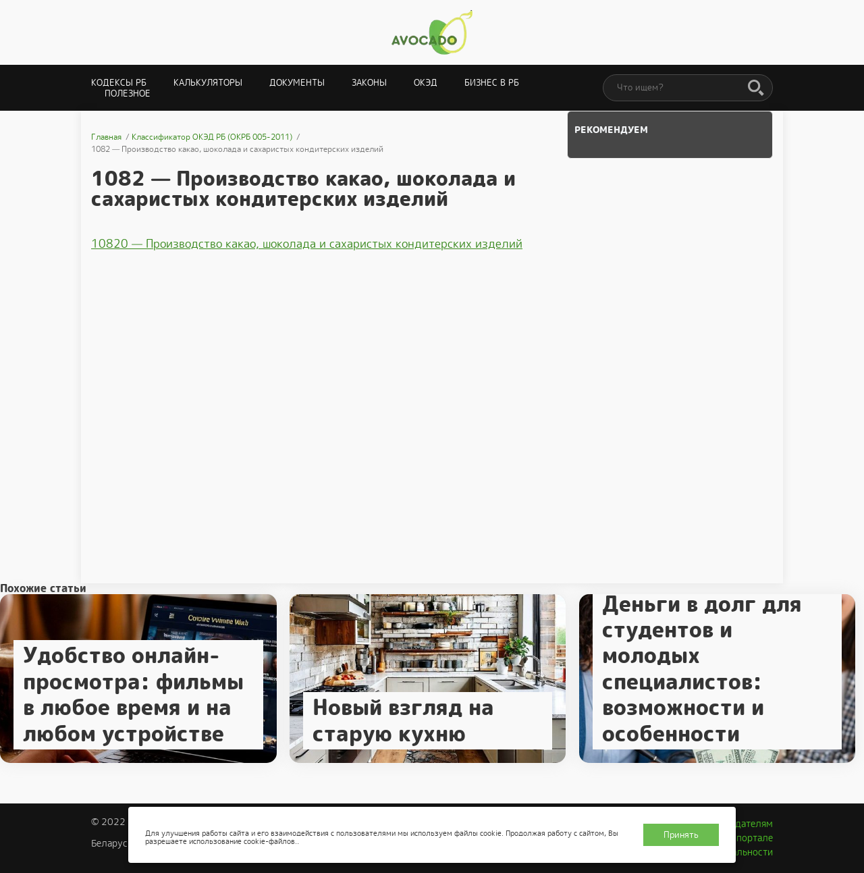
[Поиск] (756, 88)
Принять (681, 834)
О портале (750, 838)
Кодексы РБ (118, 82)
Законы (369, 82)
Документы (297, 82)
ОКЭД (425, 82)
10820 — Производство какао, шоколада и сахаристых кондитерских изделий (306, 244)
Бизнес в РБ (491, 82)
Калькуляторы (207, 82)
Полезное (128, 93)
